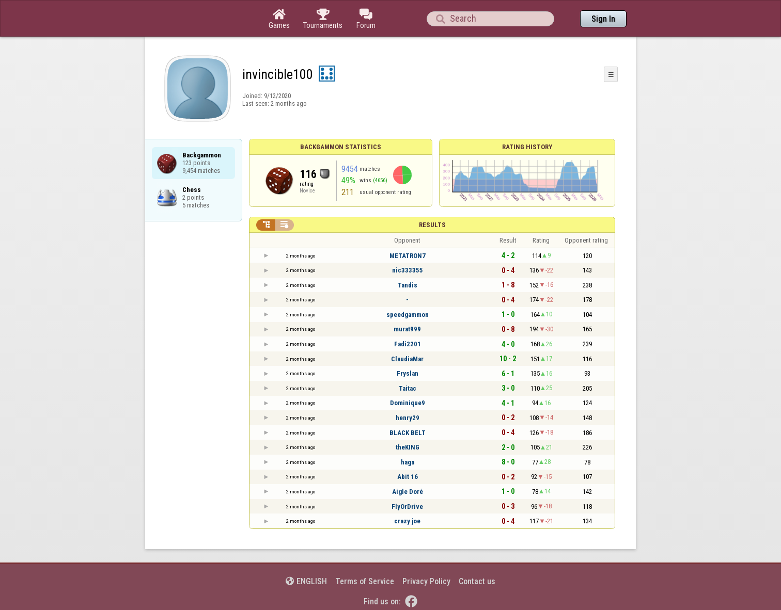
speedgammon (407, 314)
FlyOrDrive (407, 506)
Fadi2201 (407, 344)
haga (407, 462)
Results (432, 225)
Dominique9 (407, 403)
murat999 (407, 329)
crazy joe (407, 521)
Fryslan (407, 373)
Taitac (407, 388)
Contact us (477, 581)
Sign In (603, 19)
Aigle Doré (407, 491)
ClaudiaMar (407, 359)
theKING (407, 447)
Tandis (407, 285)
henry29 (407, 418)
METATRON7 (407, 256)
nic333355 (407, 270)
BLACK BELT (407, 433)
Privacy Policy (426, 581)
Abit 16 (407, 476)
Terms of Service (364, 581)
